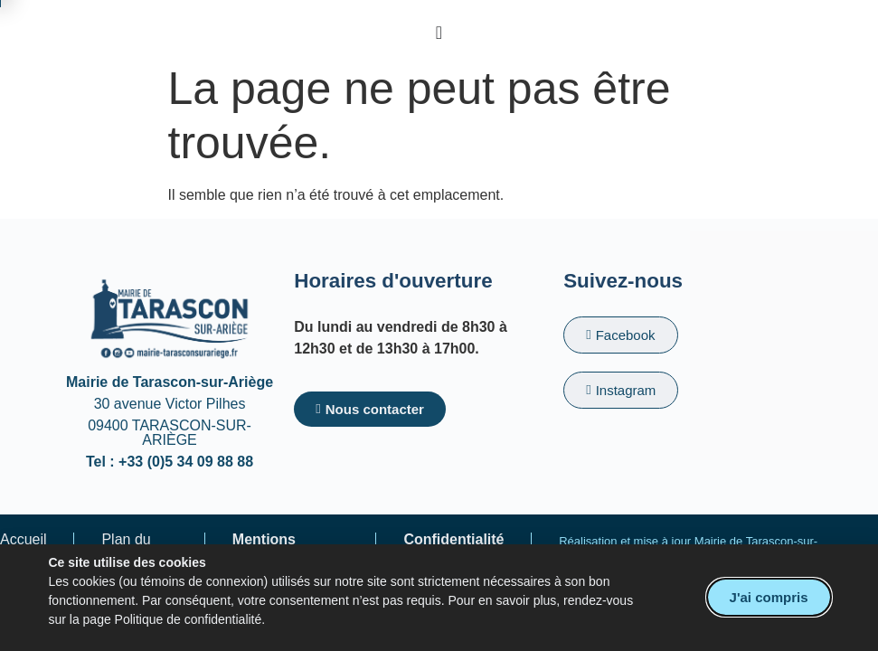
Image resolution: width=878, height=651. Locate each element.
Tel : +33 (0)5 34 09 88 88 (169, 461)
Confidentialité (453, 539)
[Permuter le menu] (439, 33)
